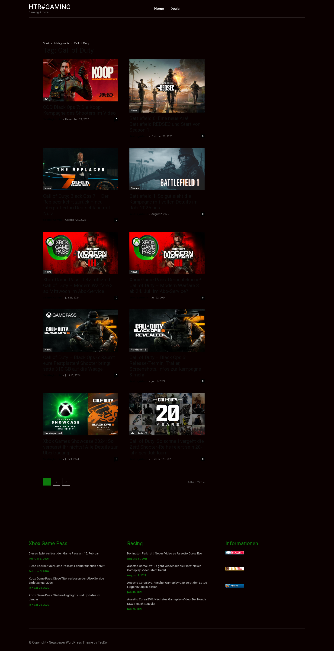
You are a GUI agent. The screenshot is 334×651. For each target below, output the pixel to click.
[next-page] (66, 482)
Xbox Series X (139, 433)
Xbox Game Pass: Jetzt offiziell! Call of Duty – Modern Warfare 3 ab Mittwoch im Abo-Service (78, 285)
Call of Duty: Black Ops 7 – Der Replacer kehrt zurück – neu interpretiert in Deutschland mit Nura (76, 204)
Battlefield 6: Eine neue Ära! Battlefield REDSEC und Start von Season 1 (164, 124)
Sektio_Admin (52, 119)
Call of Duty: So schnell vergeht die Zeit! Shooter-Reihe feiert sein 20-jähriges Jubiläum (166, 447)
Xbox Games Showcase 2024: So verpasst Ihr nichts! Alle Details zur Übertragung (80, 447)
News (134, 110)
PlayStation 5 (138, 349)
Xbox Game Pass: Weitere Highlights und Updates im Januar (64, 597)
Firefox (234, 586)
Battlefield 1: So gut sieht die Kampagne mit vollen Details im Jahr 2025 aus (163, 202)
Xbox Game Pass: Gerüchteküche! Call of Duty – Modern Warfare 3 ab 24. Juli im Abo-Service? (165, 285)
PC (46, 99)
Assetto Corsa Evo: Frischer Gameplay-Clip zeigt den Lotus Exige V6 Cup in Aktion (167, 584)
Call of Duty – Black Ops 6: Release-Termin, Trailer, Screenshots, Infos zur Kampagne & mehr (165, 366)
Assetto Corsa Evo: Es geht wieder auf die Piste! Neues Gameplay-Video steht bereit (164, 568)
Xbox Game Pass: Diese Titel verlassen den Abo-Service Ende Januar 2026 (66, 580)
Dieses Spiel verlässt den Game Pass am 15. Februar (64, 553)
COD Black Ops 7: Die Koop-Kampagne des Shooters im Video (79, 110)
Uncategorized (53, 433)
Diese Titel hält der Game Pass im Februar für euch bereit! (67, 566)
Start (46, 43)
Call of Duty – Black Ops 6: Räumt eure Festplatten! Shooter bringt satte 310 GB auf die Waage (79, 363)
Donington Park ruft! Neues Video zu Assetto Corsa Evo (164, 553)
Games (135, 188)
